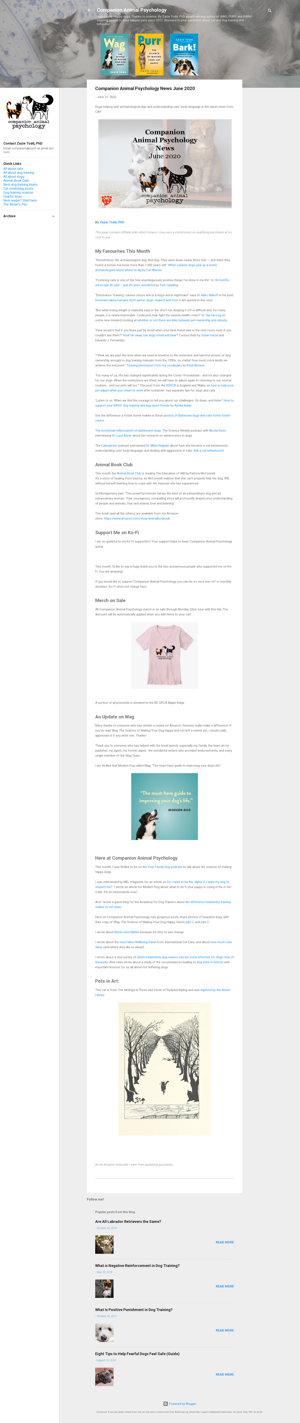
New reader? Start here (20, 200)
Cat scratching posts (18, 189)
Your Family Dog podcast (165, 867)
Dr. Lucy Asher (122, 435)
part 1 (190, 922)
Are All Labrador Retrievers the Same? (128, 1221)
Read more (225, 1242)
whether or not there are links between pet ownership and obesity (182, 320)
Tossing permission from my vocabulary (154, 365)
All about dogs (13, 177)
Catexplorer (109, 445)
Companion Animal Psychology (132, 10)
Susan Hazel (209, 335)
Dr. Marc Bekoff (207, 295)
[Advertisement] (259, 96)
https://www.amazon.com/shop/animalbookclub (137, 518)
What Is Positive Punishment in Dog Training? (133, 1309)
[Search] (269, 11)
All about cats (13, 169)
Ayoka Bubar (182, 405)
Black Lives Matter (126, 932)
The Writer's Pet (15, 204)
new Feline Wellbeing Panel (138, 942)
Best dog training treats (20, 185)
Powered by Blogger (179, 1404)
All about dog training (18, 173)
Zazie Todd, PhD (112, 222)
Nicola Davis (217, 430)
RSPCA (171, 385)
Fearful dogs (12, 196)
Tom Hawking (169, 285)
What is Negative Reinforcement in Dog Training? (137, 1265)
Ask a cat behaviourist (209, 450)
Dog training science (18, 192)
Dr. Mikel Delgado (157, 445)
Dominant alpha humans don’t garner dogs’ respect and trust (136, 300)
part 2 (205, 922)
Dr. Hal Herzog (211, 315)
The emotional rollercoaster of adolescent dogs (128, 430)
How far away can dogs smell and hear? (150, 335)
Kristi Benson (196, 365)
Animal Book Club (129, 473)
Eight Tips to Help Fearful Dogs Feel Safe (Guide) (137, 1354)
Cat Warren (154, 270)
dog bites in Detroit (210, 962)
